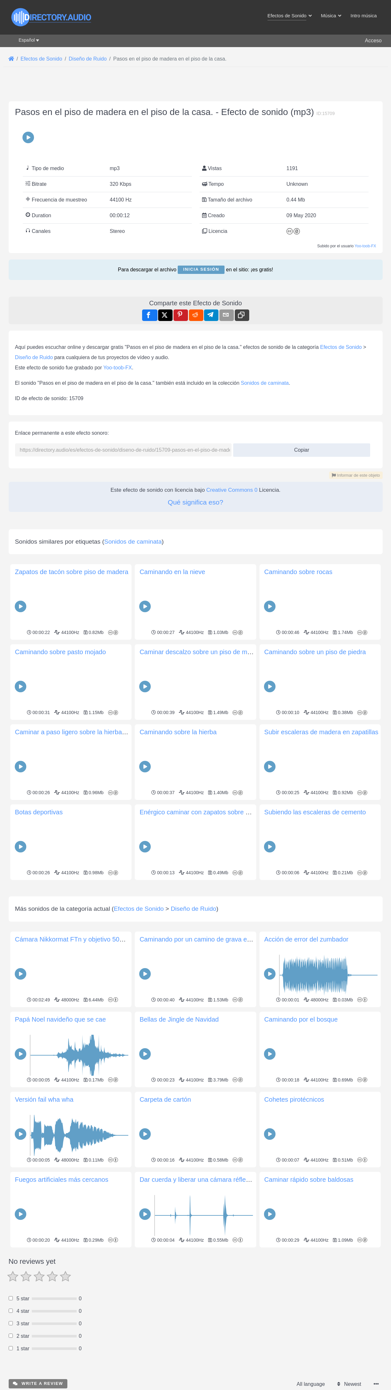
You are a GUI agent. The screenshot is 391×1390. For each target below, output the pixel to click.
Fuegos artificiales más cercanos (61, 1179)
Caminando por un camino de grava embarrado (207, 939)
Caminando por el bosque (301, 1019)
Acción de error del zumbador (306, 939)
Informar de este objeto (356, 475)
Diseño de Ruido (34, 357)
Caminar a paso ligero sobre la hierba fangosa (81, 732)
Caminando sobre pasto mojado (60, 651)
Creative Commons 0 (232, 490)
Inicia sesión (201, 269)
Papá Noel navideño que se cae (60, 1019)
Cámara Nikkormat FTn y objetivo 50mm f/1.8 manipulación (99, 939)
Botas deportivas (39, 812)
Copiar (299, 448)
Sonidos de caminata (265, 383)
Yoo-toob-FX (365, 246)
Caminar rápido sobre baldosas (308, 1179)
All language (311, 1384)
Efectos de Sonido (341, 347)
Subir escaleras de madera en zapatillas (321, 732)
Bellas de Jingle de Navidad (179, 1019)
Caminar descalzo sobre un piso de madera (202, 651)
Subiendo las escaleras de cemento (315, 812)
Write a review (38, 1383)
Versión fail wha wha (44, 1099)
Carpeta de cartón (165, 1099)
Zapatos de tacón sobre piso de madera (72, 571)
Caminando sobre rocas (298, 571)
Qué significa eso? (195, 502)
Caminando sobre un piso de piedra (315, 651)
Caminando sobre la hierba (178, 732)
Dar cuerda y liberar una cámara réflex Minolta (205, 1179)
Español (27, 40)
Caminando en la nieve (172, 571)
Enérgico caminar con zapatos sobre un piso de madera (219, 812)
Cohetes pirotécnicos (294, 1099)
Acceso (373, 40)
